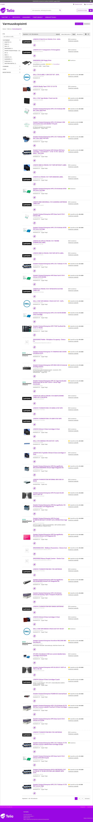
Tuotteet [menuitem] (5, 17)
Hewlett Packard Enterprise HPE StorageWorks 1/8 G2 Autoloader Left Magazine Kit (49, 505)
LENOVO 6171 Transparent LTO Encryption (46, 50)
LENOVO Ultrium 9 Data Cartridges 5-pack (46, 679)
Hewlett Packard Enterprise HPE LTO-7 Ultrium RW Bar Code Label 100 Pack (49, 137)
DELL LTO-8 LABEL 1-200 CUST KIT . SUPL (46, 74)
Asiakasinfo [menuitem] (26, 17)
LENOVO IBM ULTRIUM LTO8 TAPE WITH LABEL (48, 253)
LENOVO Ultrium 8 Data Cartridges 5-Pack (46, 617)
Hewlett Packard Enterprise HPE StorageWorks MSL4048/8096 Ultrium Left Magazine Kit (48, 580)
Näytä (78, 34)
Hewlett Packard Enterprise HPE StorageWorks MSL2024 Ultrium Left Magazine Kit (48, 535)
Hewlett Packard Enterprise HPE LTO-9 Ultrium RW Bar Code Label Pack (49, 109)
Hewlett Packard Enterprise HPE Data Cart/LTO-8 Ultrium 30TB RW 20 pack (48, 757)
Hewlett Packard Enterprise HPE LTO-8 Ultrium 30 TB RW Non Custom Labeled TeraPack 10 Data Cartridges (50, 706)
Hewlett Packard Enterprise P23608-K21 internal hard (50, 693)
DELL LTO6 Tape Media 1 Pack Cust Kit (45, 98)
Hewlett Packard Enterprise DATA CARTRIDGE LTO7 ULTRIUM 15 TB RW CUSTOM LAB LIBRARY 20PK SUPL (49, 771)
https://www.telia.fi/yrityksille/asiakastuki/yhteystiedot (36, 819)
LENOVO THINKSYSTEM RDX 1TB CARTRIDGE (47, 569)
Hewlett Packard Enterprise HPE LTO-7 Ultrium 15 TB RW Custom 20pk (50, 785)
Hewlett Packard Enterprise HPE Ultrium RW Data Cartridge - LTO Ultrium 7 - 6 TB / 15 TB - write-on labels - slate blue (48, 151)
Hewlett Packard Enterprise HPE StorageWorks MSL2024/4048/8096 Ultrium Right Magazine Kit (48, 467)
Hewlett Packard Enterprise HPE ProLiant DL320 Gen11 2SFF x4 (48, 493)
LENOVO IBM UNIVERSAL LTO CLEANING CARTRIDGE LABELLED (50, 202)
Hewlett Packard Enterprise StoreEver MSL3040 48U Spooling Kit (49, 641)
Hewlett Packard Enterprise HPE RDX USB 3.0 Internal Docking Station (50, 365)
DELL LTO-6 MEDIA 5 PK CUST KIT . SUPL (46, 441)
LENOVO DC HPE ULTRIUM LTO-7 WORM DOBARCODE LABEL (46, 241)
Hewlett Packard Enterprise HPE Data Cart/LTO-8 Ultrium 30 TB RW (48, 719)
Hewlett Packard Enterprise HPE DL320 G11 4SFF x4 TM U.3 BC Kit (49, 668)
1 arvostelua (56, 64)
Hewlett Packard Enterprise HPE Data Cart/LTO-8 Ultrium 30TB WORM (48, 276)
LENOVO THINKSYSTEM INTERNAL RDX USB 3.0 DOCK (48, 480)
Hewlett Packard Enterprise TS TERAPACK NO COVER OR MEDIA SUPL (49, 352)
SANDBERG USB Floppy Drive (42, 60)
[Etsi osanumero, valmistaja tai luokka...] (45, 10)
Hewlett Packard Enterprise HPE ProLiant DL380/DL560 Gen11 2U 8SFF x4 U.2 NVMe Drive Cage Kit (50, 520)
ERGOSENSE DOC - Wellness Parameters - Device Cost (50, 548)
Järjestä (63, 34)
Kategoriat (82, 807)
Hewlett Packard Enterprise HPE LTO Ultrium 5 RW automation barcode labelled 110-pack (49, 123)
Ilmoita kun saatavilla (73, 41)
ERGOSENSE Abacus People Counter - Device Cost (48, 558)
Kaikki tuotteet (79, 24)
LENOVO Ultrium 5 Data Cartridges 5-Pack (46, 429)
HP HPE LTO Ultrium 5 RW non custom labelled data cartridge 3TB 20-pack (49, 654)
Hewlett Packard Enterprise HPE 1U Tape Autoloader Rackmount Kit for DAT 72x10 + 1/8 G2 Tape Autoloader (49, 382)
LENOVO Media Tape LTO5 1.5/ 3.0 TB (45, 86)
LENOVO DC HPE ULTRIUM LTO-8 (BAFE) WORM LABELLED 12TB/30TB (48, 396)
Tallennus (9, 29)
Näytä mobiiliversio (88, 818)
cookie (55, 1)
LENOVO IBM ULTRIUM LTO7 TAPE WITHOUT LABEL (49, 165)
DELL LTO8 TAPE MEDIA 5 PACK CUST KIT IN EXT (48, 629)
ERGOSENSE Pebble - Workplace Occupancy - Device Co (49, 340)
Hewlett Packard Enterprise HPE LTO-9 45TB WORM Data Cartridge (49, 313)
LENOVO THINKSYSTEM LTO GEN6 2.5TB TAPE (48, 408)
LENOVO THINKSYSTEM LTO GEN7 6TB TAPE (47, 418)
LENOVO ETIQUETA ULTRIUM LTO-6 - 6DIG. (47, 39)
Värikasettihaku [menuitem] (50, 17)
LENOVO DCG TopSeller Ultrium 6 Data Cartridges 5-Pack (49, 453)
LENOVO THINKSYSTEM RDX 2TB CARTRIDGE (47, 732)
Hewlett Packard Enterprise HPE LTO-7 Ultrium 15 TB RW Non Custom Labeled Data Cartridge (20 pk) (50, 743)
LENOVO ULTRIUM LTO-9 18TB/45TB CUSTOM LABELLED (48, 289)
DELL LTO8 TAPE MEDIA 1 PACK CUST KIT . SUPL (48, 301)
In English (2, 4)
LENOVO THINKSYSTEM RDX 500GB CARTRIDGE (48, 606)
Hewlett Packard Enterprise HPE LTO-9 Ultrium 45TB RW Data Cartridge (49, 228)
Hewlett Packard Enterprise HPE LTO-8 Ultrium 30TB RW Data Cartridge (49, 189)
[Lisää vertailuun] (34, 45)
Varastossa (87, 24)
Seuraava (87, 798)
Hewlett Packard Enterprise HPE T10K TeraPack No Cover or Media (49, 327)
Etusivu (4, 29)
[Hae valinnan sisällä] (12, 36)
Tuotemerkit (90, 807)
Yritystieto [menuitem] (16, 17)
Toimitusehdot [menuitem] (38, 17)
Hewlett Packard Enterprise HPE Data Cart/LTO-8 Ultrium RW (48, 215)
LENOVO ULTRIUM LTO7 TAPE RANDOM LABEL (48, 177)
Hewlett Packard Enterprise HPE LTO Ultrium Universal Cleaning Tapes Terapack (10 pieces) (47, 593)
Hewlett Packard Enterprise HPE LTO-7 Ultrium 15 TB (50, 263)
